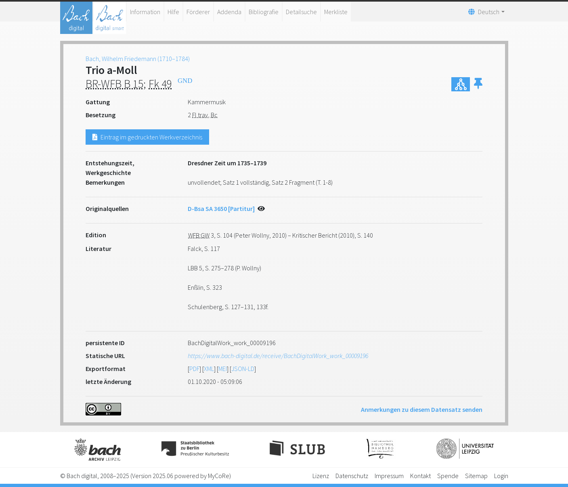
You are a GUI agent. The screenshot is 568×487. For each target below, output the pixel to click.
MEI (222, 369)
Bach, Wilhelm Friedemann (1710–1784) (138, 59)
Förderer (198, 12)
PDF (194, 369)
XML (209, 369)
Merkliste (336, 12)
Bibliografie (264, 12)
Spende (448, 476)
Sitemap (476, 476)
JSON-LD (242, 369)
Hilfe (173, 12)
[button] (478, 84)
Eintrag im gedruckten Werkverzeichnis (147, 137)
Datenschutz (351, 476)
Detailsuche (301, 12)
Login (501, 476)
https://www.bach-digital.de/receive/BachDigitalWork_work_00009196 (278, 356)
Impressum (389, 476)
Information (145, 12)
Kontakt (420, 476)
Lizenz (320, 476)
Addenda (229, 12)
